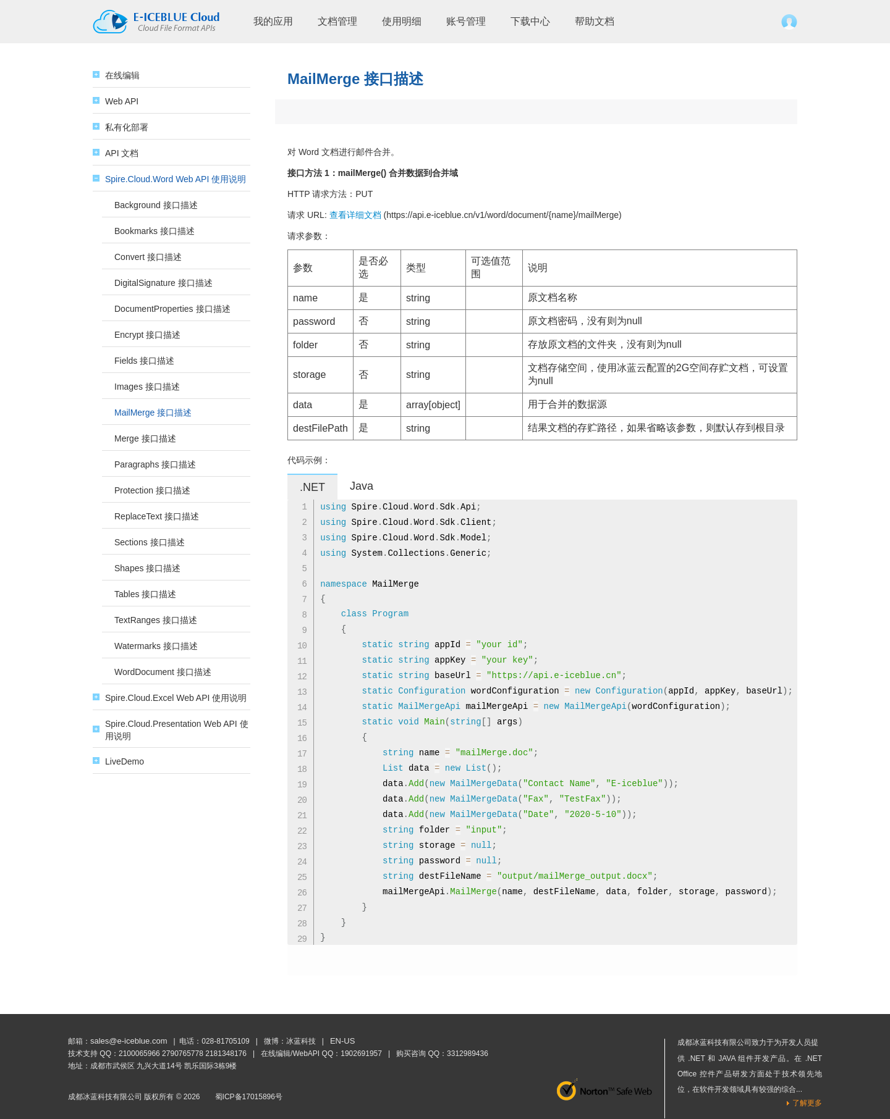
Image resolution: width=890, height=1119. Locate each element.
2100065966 (139, 1053)
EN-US (342, 1041)
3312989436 (467, 1053)
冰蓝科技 (301, 1041)
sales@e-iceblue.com (128, 1041)
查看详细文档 (355, 215)
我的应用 (273, 21)
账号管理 (466, 21)
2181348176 (226, 1053)
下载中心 (530, 21)
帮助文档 (594, 21)
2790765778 (182, 1053)
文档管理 (337, 21)
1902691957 (361, 1053)
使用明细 (402, 21)
